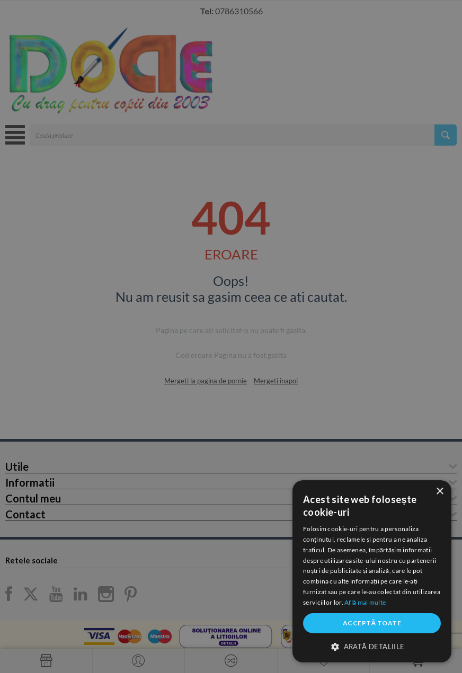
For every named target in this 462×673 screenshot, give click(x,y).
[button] (372, 646)
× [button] (439, 492)
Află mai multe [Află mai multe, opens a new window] (365, 602)
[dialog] (371, 571)
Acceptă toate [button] (372, 623)
